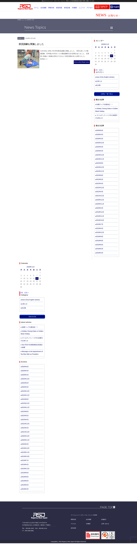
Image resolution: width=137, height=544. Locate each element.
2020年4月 (99, 208)
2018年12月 (100, 232)
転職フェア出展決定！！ (105, 104)
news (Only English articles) (105, 77)
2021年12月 (100, 196)
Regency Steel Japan (68, 541)
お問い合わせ (105, 523)
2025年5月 (99, 147)
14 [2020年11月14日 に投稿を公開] (111, 56)
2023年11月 (100, 171)
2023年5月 (99, 179)
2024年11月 (100, 159)
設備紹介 (103, 519)
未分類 (98, 85)
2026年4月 (99, 134)
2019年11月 (100, 216)
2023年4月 (99, 183)
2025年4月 (99, 151)
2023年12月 (100, 167)
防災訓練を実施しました (31, 44)
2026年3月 (99, 138)
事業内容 (73, 519)
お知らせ (21, 38)
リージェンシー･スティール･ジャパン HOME (84, 515)
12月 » (101, 70)
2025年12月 (100, 143)
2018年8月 (99, 240)
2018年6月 (99, 245)
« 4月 (96, 70)
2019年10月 (100, 220)
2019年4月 (99, 228)
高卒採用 (73, 528)
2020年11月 (100, 204)
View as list (32, 316)
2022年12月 (100, 187)
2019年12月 (100, 212)
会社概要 (88, 519)
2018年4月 (99, 253)
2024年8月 (99, 163)
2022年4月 (99, 191)
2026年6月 (99, 130)
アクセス (73, 523)
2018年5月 (99, 249)
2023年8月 (99, 175)
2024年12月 (100, 155)
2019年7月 (99, 224)
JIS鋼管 (88, 523)
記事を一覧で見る (107, 94)
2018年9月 (99, 236)
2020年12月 (100, 200)
